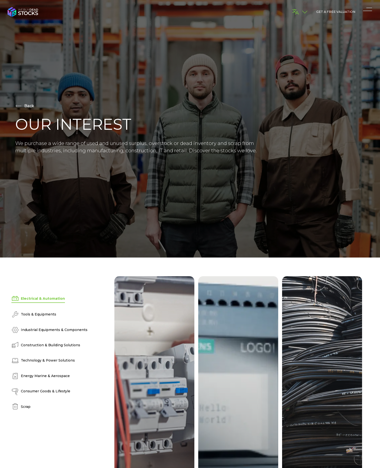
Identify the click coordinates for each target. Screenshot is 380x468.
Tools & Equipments (33, 314)
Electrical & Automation (38, 298)
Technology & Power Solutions (43, 360)
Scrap (21, 406)
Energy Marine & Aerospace (40, 376)
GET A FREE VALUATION (335, 12)
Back (24, 106)
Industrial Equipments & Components (49, 330)
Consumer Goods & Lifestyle (40, 391)
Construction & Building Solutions (45, 345)
